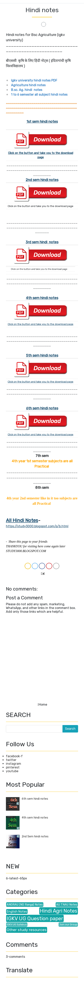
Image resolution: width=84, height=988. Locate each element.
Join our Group (68, 924)
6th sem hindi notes (35, 798)
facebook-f (14, 756)
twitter (11, 760)
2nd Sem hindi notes (35, 836)
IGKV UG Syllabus (17, 924)
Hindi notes (42, 10)
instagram (13, 763)
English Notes (17, 911)
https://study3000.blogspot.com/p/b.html (37, 526)
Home (43, 704)
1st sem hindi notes (42, 121)
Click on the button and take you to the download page (40, 324)
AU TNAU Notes (66, 904)
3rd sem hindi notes (42, 242)
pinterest (13, 767)
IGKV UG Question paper (35, 918)
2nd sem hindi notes (42, 180)
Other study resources (27, 930)
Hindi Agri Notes (58, 911)
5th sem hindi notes (42, 355)
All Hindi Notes (22, 520)
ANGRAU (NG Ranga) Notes (25, 904)
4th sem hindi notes (42, 298)
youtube (12, 771)
